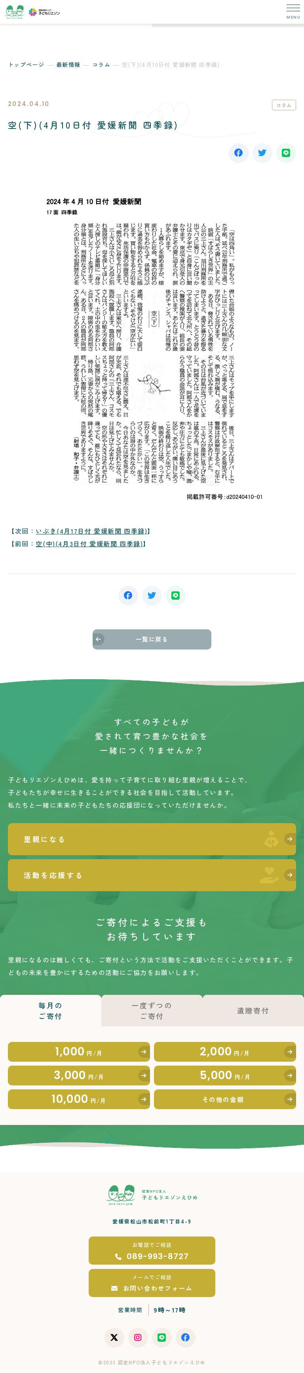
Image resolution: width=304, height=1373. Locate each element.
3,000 (79, 1075)
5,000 (225, 1075)
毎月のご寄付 (50, 1010)
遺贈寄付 (253, 1010)
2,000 (225, 1051)
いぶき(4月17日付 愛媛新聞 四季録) (91, 531)
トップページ (26, 64)
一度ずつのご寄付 (152, 1010)
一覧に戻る (152, 639)
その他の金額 (223, 1099)
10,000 (78, 1099)
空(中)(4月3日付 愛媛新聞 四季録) (89, 543)
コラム (101, 64)
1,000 (79, 1051)
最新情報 (68, 64)
